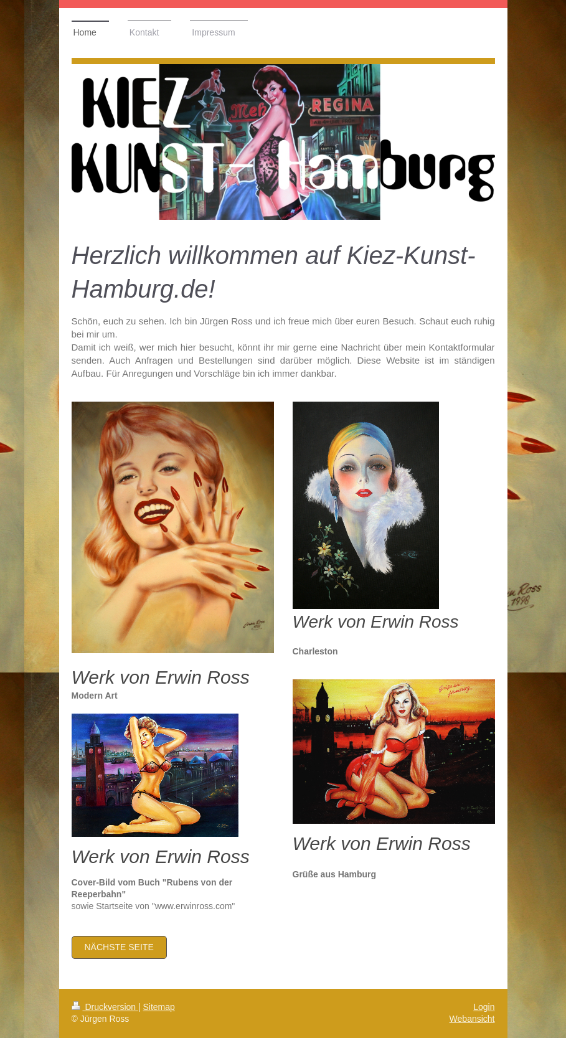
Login (483, 1007)
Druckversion (105, 1007)
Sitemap (159, 1007)
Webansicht (472, 1019)
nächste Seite (119, 947)
